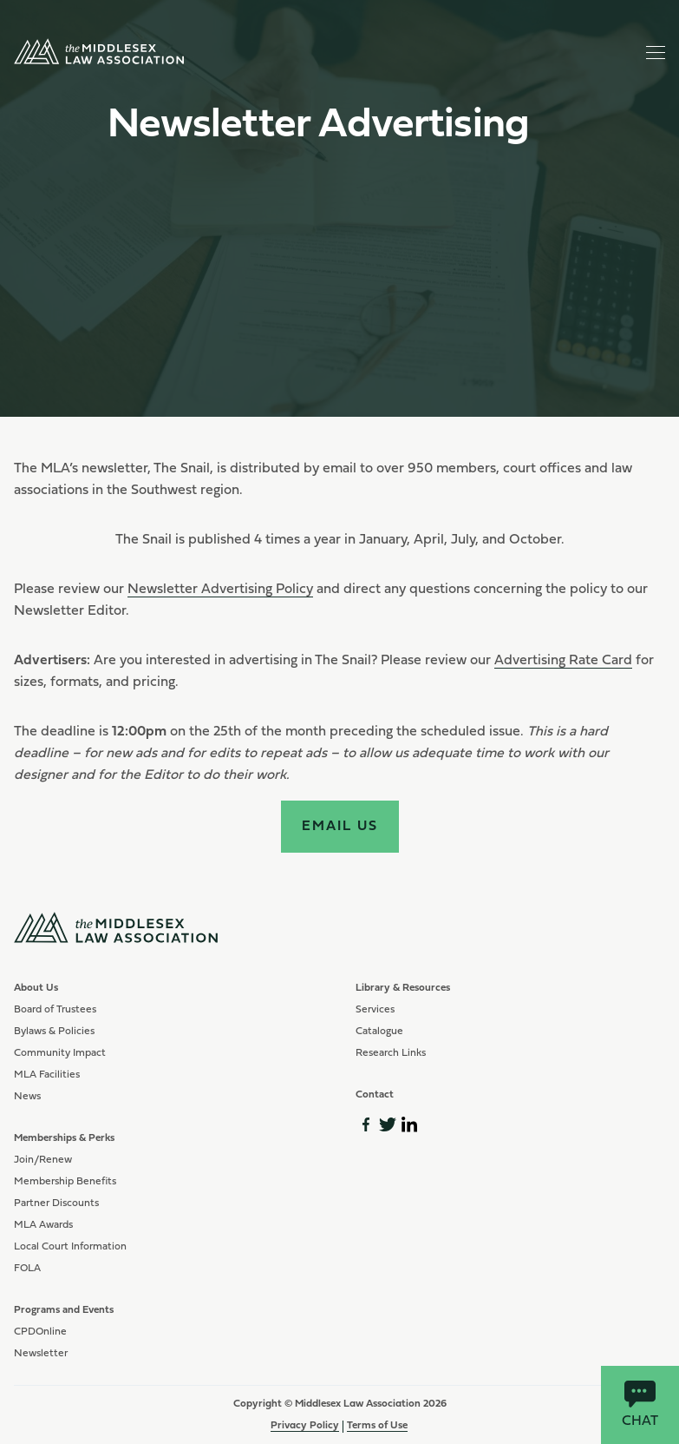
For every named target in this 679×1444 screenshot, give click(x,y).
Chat (640, 1404)
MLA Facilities (47, 1075)
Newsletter (41, 1353)
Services (375, 1010)
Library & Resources (403, 988)
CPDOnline (40, 1332)
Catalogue (379, 1031)
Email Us (340, 827)
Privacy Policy (305, 1426)
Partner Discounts (56, 1203)
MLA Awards (43, 1225)
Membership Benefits (65, 1182)
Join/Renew (43, 1160)
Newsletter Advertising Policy (220, 590)
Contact (375, 1095)
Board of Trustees (55, 1010)
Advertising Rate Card (563, 661)
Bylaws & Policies (54, 1031)
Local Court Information (70, 1247)
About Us (36, 988)
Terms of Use (377, 1426)
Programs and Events (64, 1310)
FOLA (27, 1268)
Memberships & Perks (64, 1138)
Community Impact (60, 1053)
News (27, 1096)
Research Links (391, 1053)
